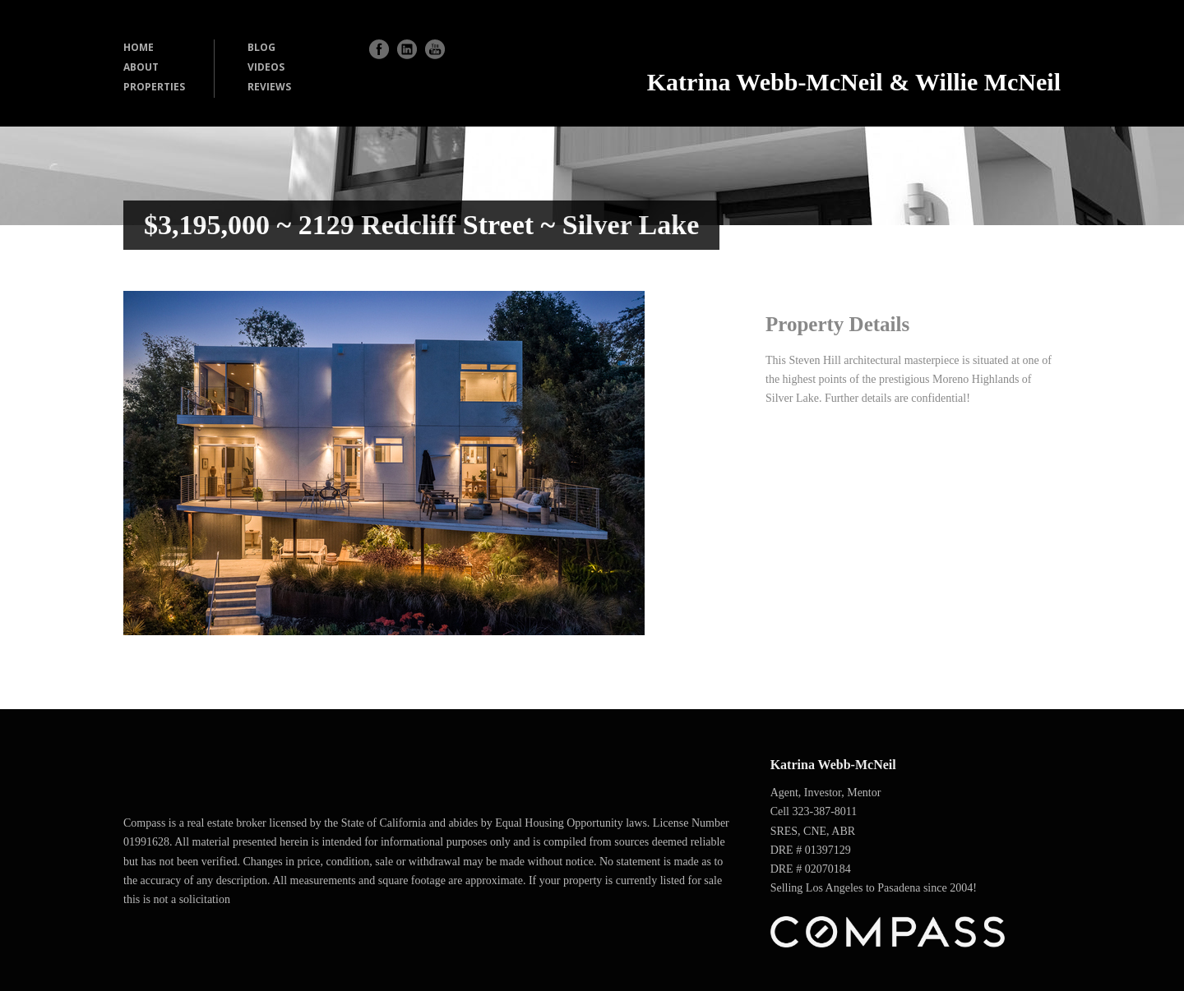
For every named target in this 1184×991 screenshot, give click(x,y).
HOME (138, 47)
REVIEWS (269, 87)
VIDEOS (265, 67)
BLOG (261, 47)
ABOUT (141, 67)
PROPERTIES (154, 87)
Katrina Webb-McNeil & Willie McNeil (854, 81)
